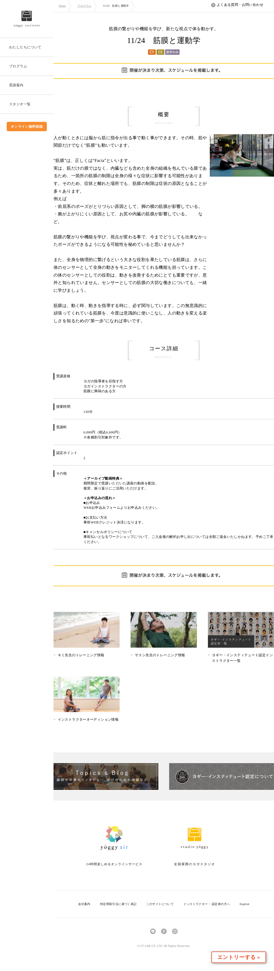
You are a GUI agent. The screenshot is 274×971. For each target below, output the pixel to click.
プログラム (84, 5)
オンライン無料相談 (27, 127)
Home (62, 5)
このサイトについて (160, 904)
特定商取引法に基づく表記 (118, 904)
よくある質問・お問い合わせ (237, 5)
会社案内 (84, 904)
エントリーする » (243, 957)
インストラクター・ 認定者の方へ (206, 904)
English (244, 904)
